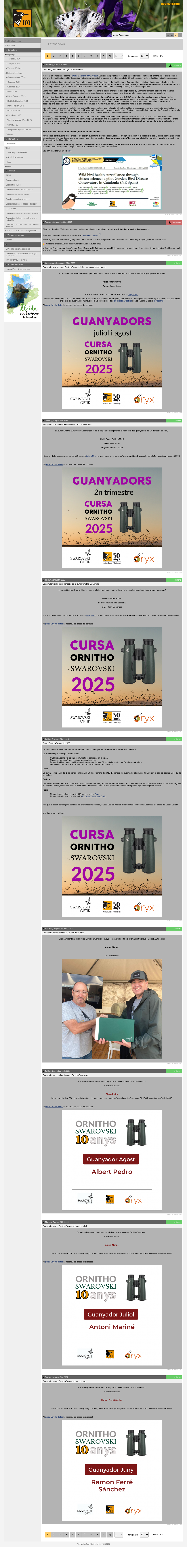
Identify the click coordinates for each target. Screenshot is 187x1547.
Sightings (10, 55)
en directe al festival (123, 301)
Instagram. (159, 301)
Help (8, 148)
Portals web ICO (169, 4)
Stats (8, 167)
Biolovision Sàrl (83, 1544)
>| (110, 55)
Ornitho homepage (13, 41)
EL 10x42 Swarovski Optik (94, 796)
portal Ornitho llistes (54, 305)
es (172, 35)
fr (180, 35)
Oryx (97, 794)
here (70, 151)
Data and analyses (13, 73)
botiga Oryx (133, 294)
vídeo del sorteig (92, 235)
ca (168, 35)
